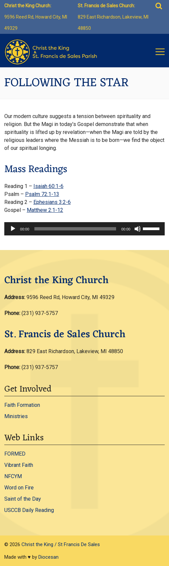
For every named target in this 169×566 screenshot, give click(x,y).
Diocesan (48, 557)
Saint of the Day (22, 499)
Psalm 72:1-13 (42, 194)
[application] (84, 228)
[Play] (13, 228)
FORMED (14, 454)
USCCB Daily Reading (29, 510)
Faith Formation (22, 405)
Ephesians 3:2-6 (52, 202)
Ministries (16, 416)
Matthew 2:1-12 (45, 210)
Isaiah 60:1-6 (48, 186)
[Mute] (137, 228)
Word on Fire (19, 487)
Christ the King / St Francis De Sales (60, 544)
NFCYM (13, 476)
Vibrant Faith (18, 465)
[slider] (75, 228)
